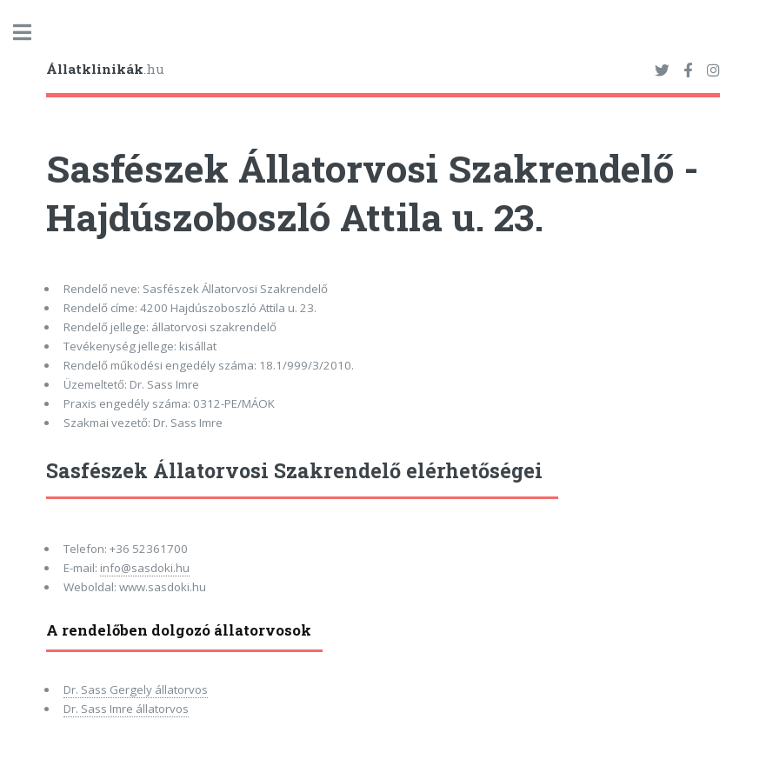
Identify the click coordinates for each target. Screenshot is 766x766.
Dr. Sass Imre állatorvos (126, 708)
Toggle (31, 32)
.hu (105, 68)
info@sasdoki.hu (145, 568)
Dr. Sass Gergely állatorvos (135, 689)
